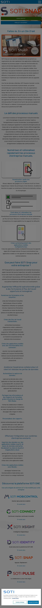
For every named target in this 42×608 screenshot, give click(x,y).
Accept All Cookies (33, 602)
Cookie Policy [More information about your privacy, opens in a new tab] (15, 598)
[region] (21, 597)
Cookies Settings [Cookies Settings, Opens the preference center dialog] (20, 602)
